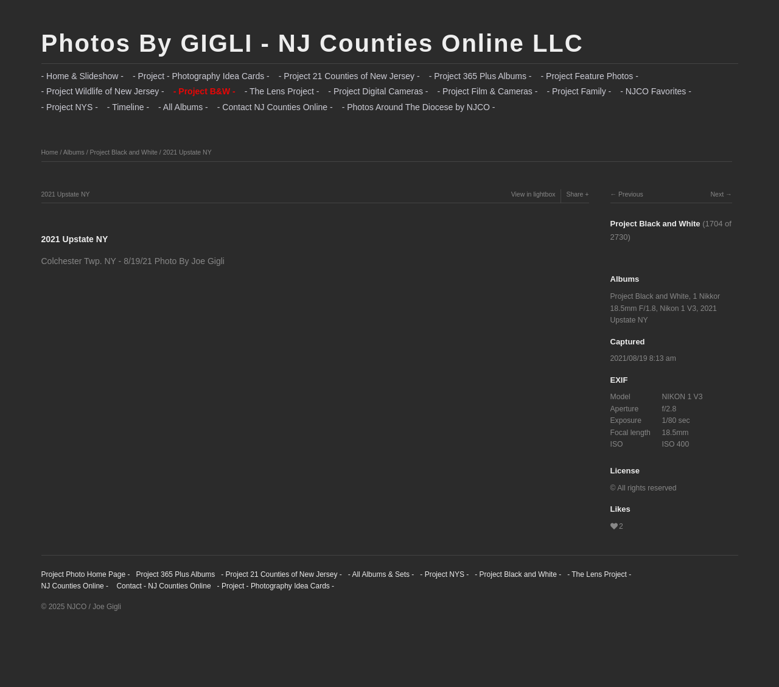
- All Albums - (183, 107)
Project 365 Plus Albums (175, 574)
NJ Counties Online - (75, 586)
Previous (630, 194)
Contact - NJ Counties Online (162, 586)
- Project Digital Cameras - (378, 91)
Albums (74, 152)
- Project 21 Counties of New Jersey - (349, 76)
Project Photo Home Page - (85, 574)
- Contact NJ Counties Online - (275, 107)
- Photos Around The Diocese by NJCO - (418, 107)
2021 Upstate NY (187, 152)
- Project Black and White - (518, 574)
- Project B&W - (204, 91)
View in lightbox (533, 194)
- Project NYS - (69, 107)
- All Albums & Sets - (381, 574)
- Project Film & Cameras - (488, 91)
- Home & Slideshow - (82, 76)
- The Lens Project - (282, 91)
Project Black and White (123, 152)
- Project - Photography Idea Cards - (201, 76)
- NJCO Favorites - (655, 91)
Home (49, 152)
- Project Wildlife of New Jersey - (102, 91)
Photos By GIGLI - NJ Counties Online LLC (312, 43)
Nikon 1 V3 (678, 308)
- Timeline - (128, 107)
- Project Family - (579, 91)
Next (717, 194)
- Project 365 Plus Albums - (480, 76)
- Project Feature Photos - (589, 76)
